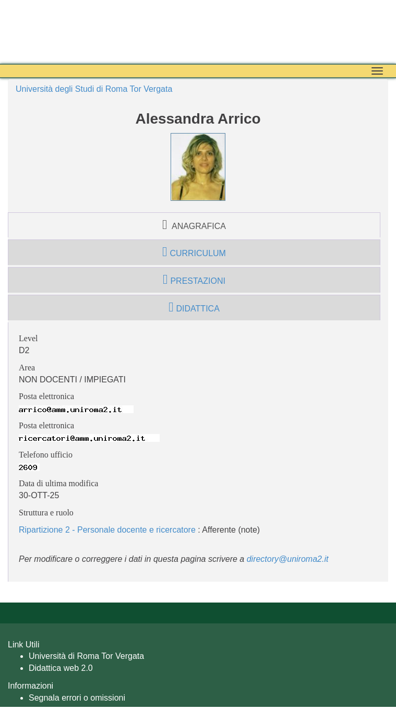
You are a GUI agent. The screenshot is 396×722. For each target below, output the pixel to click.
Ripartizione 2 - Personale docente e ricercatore (107, 529)
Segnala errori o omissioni (77, 697)
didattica (194, 307)
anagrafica (194, 225)
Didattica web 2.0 (61, 668)
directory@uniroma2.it (288, 559)
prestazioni (194, 279)
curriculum (194, 252)
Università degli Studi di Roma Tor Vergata (94, 89)
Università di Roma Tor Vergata (86, 656)
